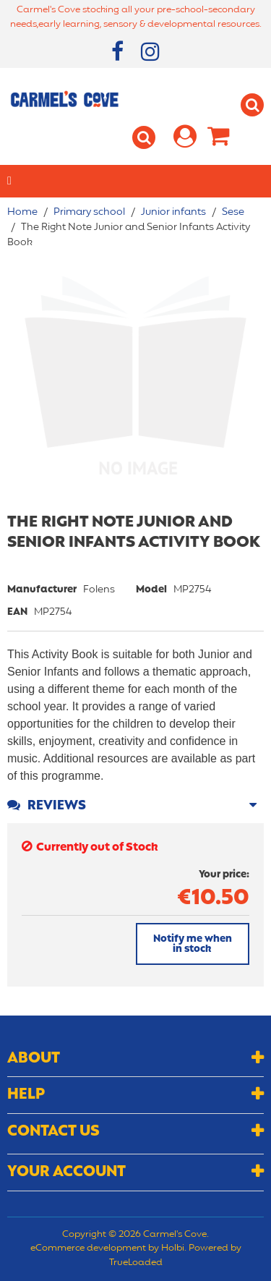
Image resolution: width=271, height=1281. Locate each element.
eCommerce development (88, 1248)
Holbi (172, 1248)
